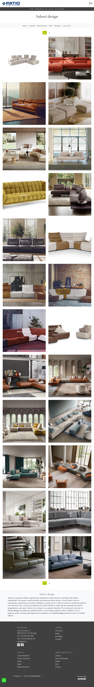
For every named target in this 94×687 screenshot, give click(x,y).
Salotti (51, 9)
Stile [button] (50, 26)
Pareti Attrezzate (61, 658)
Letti (57, 664)
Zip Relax (24, 286)
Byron (24, 422)
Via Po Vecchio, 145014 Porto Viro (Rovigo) (27, 632)
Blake (69, 104)
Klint (24, 513)
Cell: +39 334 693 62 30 (26, 639)
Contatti (58, 639)
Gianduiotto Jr (70, 195)
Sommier (24, 59)
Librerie (58, 656)
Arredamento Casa (41, 9)
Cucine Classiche (23, 658)
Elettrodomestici (23, 667)
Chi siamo (59, 631)
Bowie (69, 377)
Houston (70, 422)
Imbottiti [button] (32, 26)
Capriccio (24, 150)
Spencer (24, 377)
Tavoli (19, 661)
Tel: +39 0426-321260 (25, 636)
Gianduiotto (70, 150)
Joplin (24, 468)
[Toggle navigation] (90, 3)
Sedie (19, 664)
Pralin (24, 241)
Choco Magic (24, 104)
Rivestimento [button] (42, 26)
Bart (70, 513)
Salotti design (59, 9)
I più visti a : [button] (66, 26)
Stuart (24, 558)
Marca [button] (25, 26)
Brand (57, 633)
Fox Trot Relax (70, 286)
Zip (69, 331)
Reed (70, 468)
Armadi (58, 667)
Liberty (24, 195)
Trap (70, 241)
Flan (70, 59)
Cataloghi (58, 636)
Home (31, 9)
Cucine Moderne (23, 656)
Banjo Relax (24, 331)
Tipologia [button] (57, 26)
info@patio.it (22, 641)
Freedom (70, 558)
